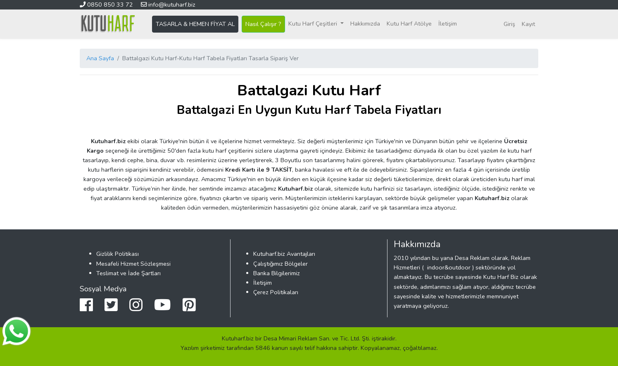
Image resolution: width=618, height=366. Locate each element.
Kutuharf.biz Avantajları (284, 254)
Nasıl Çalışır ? (263, 24)
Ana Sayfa (100, 58)
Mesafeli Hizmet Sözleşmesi (133, 264)
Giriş (509, 24)
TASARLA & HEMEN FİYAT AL (195, 24)
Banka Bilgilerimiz (276, 273)
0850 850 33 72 (107, 4)
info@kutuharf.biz (168, 4)
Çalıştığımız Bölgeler (280, 264)
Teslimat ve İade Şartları (128, 273)
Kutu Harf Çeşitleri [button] (313, 23)
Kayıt (528, 24)
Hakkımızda (365, 23)
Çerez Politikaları (275, 292)
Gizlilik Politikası (117, 254)
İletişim (447, 23)
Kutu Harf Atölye (409, 23)
